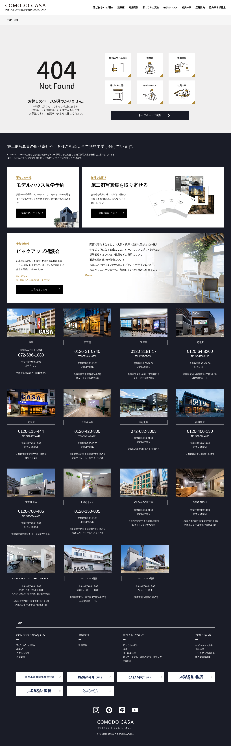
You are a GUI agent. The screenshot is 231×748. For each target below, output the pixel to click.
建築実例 (133, 7)
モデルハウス (170, 7)
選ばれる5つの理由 (103, 7)
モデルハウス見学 (204, 647)
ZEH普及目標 (129, 654)
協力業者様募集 (217, 7)
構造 (125, 650)
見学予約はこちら (30, 214)
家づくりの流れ (151, 7)
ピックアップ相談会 (205, 654)
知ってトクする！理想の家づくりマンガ (142, 658)
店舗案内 (200, 7)
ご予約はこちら (39, 291)
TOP (19, 624)
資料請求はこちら (108, 214)
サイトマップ (104, 729)
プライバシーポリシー (123, 729)
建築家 (121, 7)
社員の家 (186, 7)
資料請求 (199, 650)
